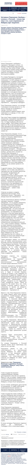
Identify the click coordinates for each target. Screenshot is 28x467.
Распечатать (23, 434)
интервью (24, 432)
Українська (24, 13)
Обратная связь (23, 450)
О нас (5, 450)
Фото (14, 10)
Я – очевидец (23, 8)
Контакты (14, 450)
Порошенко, (19, 432)
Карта (23, 10)
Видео (5, 10)
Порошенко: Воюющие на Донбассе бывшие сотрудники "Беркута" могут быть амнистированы (12, 365)
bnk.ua (9, 455)
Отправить (14, 434)
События (14, 8)
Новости (5, 8)
